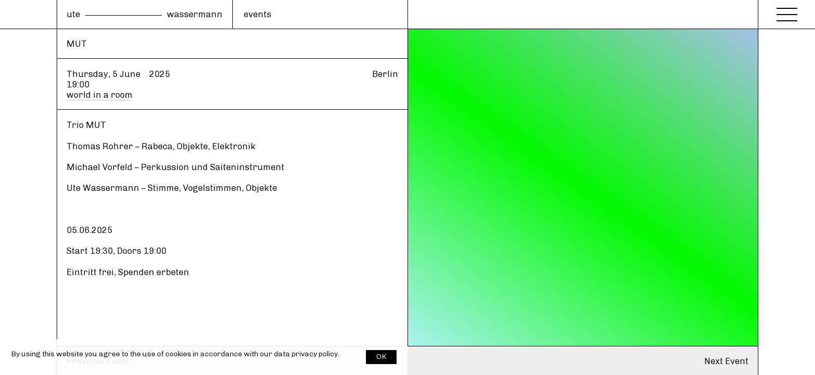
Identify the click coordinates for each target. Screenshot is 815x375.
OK (381, 356)
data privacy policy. (306, 354)
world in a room (100, 94)
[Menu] (787, 11)
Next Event (726, 361)
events (257, 14)
